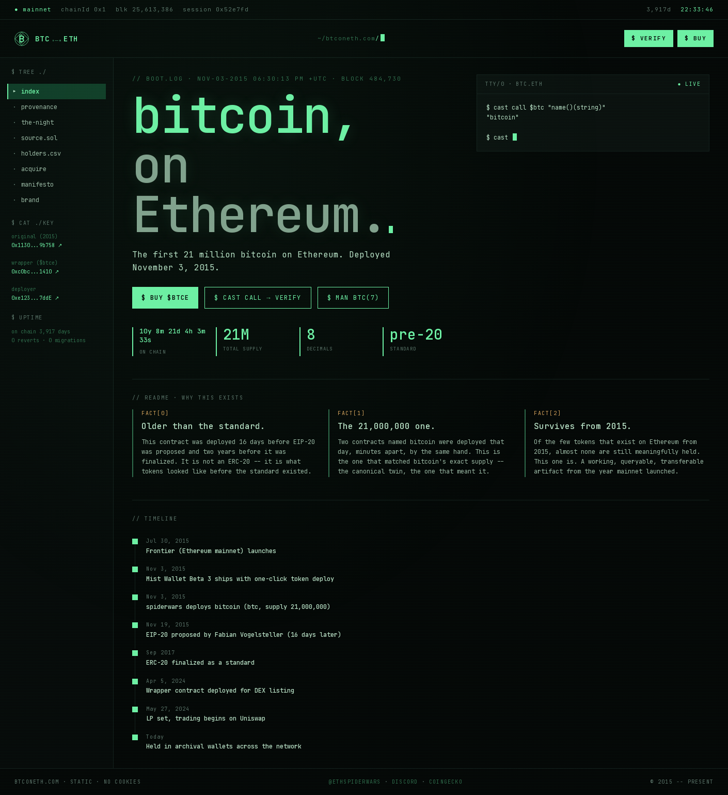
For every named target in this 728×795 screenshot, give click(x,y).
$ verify (648, 38)
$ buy (695, 38)
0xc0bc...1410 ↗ (35, 272)
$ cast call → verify (257, 298)
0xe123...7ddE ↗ (35, 298)
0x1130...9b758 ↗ (36, 245)
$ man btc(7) (353, 298)
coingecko (446, 781)
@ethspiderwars (355, 781)
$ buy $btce (165, 298)
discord (405, 781)
